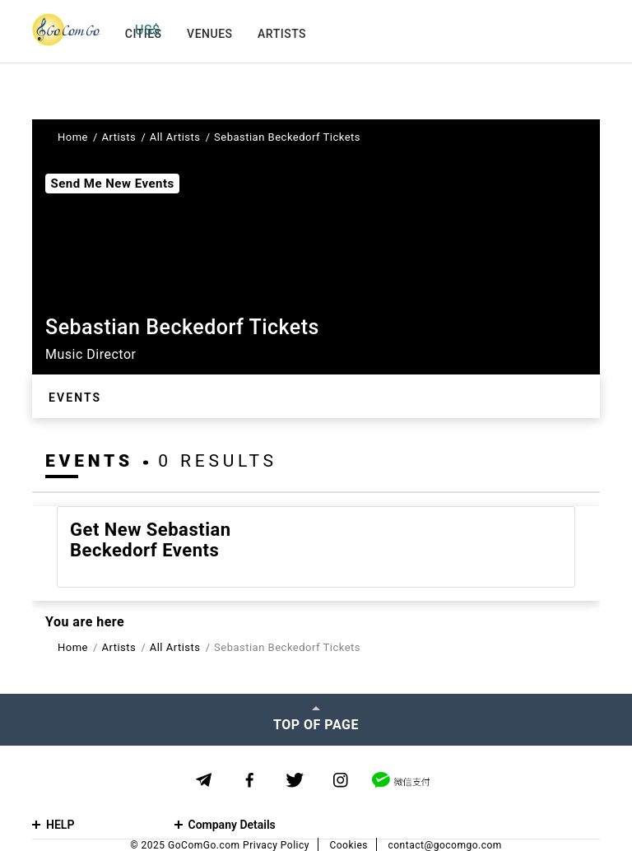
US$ (147, 30)
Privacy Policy (276, 845)
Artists (282, 33)
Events (75, 397)
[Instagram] (340, 780)
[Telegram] (203, 779)
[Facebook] (249, 780)
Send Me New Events (112, 183)
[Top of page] (316, 719)
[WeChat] (401, 779)
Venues (209, 33)
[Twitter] (295, 780)
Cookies (348, 845)
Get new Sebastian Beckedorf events (150, 540)
